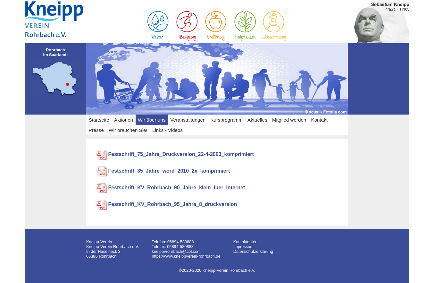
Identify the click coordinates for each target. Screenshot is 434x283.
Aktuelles (257, 120)
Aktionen (123, 120)
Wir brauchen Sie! (128, 130)
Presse (96, 130)
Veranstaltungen (188, 120)
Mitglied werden (289, 120)
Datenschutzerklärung (253, 251)
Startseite (99, 120)
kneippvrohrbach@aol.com (176, 251)
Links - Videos (167, 130)
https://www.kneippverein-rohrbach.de (186, 256)
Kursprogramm (226, 120)
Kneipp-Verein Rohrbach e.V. (229, 270)
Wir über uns (151, 120)
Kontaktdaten (245, 241)
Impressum (243, 246)
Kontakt (319, 120)
